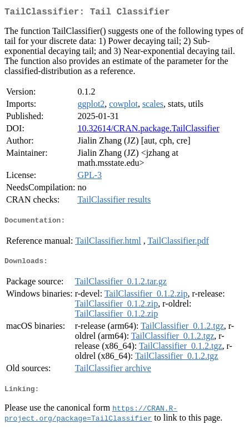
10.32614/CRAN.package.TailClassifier (148, 130)
